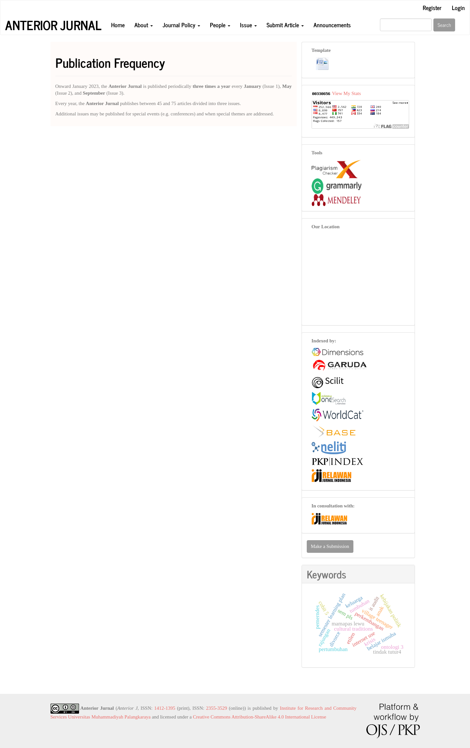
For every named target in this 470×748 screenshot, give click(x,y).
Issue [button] (248, 25)
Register (432, 7)
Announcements (332, 25)
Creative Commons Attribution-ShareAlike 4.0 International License (259, 716)
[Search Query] (406, 24)
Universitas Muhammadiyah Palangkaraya (109, 716)
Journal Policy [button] (181, 25)
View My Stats (346, 93)
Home (118, 25)
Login (458, 7)
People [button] (220, 25)
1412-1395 (164, 708)
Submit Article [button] (285, 25)
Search (444, 25)
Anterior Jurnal (53, 25)
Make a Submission (330, 546)
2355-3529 (216, 708)
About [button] (143, 25)
